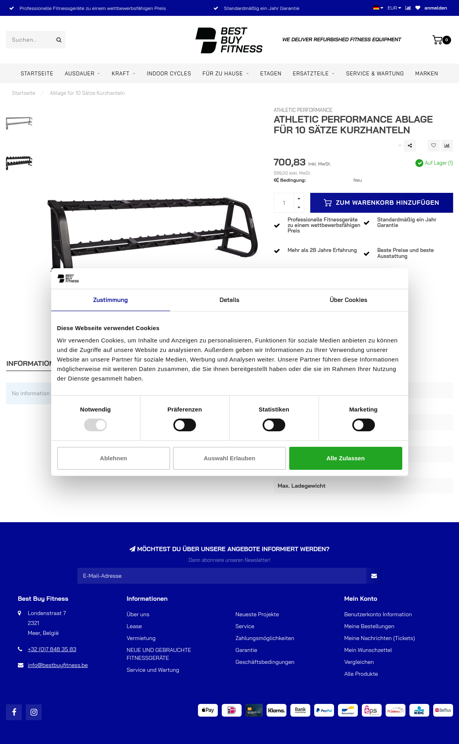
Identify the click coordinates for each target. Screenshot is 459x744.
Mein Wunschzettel (368, 650)
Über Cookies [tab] (348, 300)
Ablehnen (113, 458)
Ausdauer (79, 73)
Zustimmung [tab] (110, 300)
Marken (426, 73)
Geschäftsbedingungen (265, 661)
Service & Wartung (375, 73)
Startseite (37, 73)
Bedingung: (292, 180)
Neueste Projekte (257, 614)
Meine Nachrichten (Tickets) (379, 638)
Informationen (35, 363)
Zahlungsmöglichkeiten (265, 638)
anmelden (435, 8)
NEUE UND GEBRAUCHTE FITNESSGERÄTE (159, 653)
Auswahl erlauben (229, 458)
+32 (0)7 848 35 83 (52, 649)
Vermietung (141, 638)
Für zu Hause (222, 73)
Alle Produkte (361, 673)
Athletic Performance (303, 110)
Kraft (121, 73)
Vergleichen (359, 661)
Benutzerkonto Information (378, 614)
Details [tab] (230, 300)
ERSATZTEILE (311, 73)
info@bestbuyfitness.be (58, 665)
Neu (357, 180)
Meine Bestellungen (369, 626)
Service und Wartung (153, 669)
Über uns (138, 614)
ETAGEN (271, 73)
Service (245, 626)
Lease (134, 626)
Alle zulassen (345, 458)
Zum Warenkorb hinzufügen (381, 203)
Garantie (246, 650)
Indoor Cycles (169, 73)
